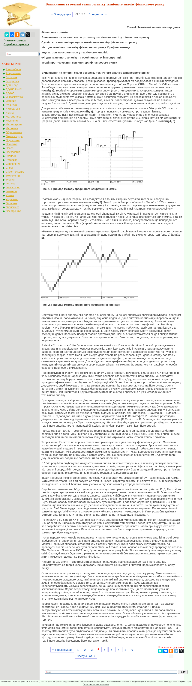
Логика (10, 112)
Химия (10, 195)
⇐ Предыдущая (61, 14)
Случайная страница (16, 44)
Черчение (12, 199)
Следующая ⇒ (97, 14)
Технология (13, 175)
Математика (13, 116)
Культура (11, 104)
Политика (11, 144)
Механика (12, 128)
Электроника (14, 211)
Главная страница (15, 40)
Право (10, 148)
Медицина (12, 120)
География (12, 81)
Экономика (12, 207)
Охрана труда (14, 136)
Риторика (11, 159)
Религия (11, 155)
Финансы (11, 191)
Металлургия (14, 124)
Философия (13, 187)
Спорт (9, 167)
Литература (13, 108)
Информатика (14, 96)
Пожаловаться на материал (96, 684)
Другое (10, 92)
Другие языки (14, 89)
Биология (11, 77)
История (11, 100)
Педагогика (13, 140)
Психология (13, 152)
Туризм (10, 179)
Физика (10, 183)
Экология (11, 203)
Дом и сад (12, 85)
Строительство (15, 171)
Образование (14, 132)
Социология (13, 163)
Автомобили (13, 69)
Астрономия (13, 73)
